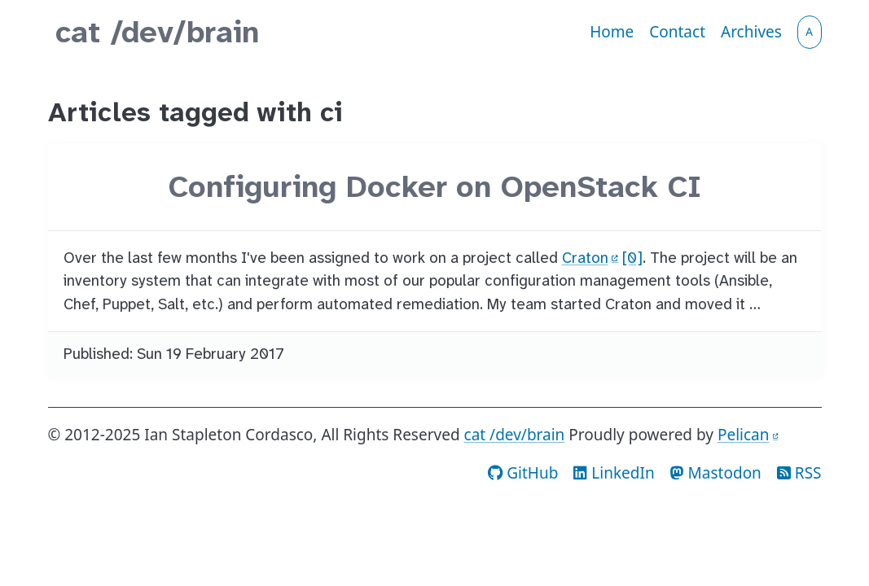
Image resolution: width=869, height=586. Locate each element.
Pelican (744, 434)
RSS (799, 472)
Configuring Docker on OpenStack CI (435, 187)
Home (612, 31)
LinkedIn (613, 472)
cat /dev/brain (157, 32)
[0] (632, 257)
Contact (677, 31)
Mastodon (715, 472)
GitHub (523, 472)
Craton (585, 257)
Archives (751, 31)
